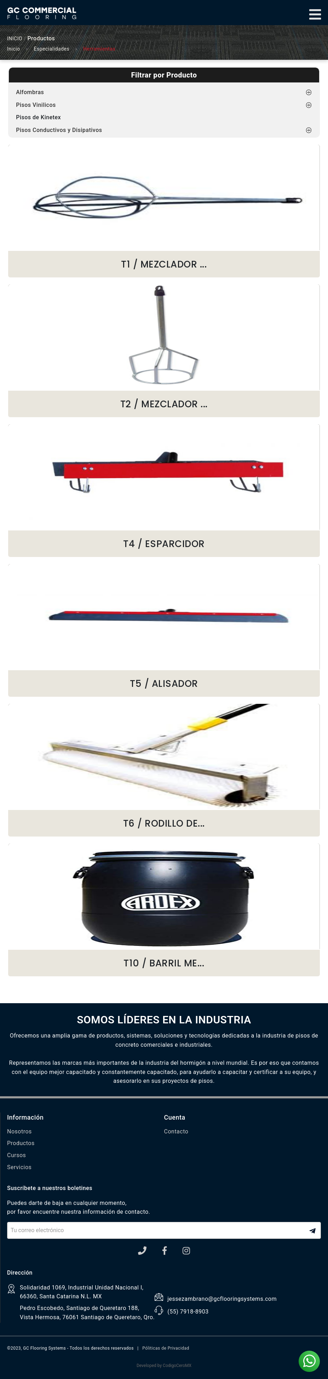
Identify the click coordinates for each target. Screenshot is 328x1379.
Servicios (19, 1167)
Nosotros (19, 1131)
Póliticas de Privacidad (165, 1348)
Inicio (13, 49)
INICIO (14, 38)
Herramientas (99, 49)
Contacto (176, 1131)
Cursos (16, 1155)
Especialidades (52, 49)
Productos (21, 1143)
